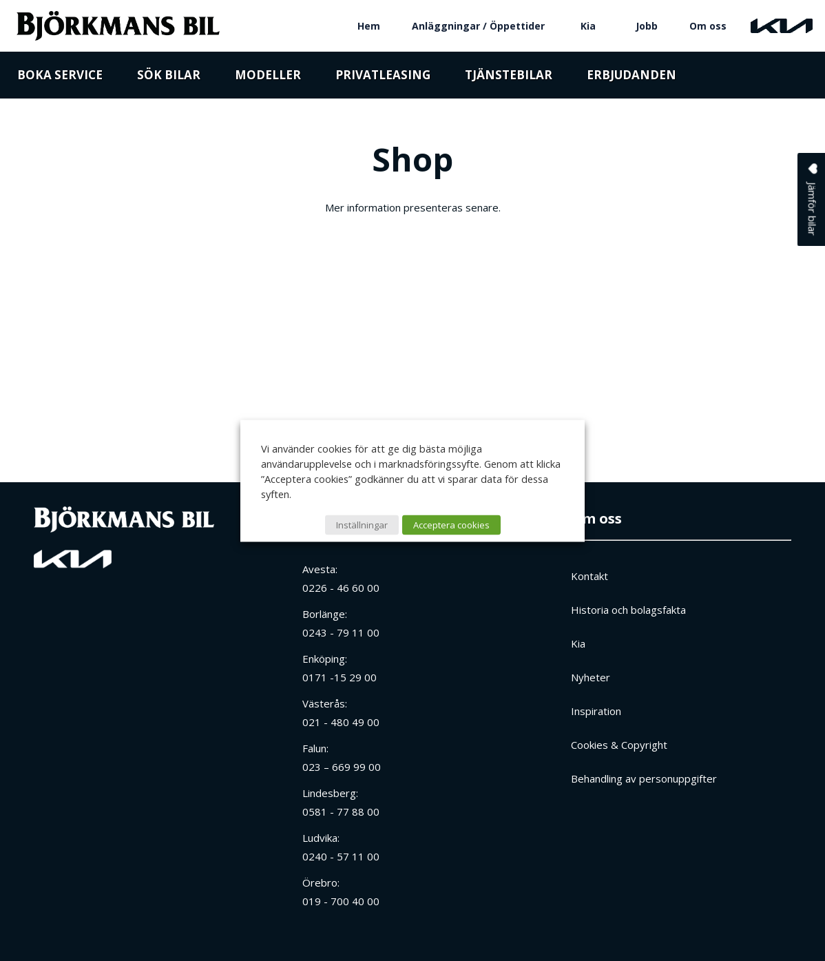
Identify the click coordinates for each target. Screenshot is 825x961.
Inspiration (596, 711)
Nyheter (590, 677)
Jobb (647, 25)
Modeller (268, 77)
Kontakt (589, 576)
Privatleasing (382, 77)
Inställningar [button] (362, 524)
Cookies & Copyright (619, 745)
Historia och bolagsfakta (628, 610)
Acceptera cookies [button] (451, 524)
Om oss (708, 25)
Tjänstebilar (508, 77)
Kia (588, 25)
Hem (368, 25)
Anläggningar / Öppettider (478, 25)
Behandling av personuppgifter (644, 778)
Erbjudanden (631, 77)
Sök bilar (168, 77)
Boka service (60, 77)
